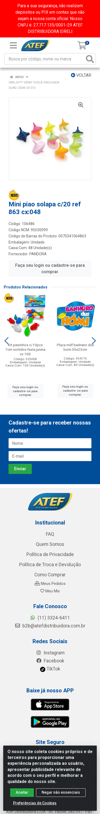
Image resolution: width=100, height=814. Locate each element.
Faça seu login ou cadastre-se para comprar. (50, 268)
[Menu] (13, 45)
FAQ (50, 534)
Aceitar (22, 797)
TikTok (50, 669)
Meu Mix (50, 591)
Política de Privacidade (50, 554)
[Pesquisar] (89, 58)
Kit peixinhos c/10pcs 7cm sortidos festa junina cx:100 (25, 349)
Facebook (50, 660)
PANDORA (38, 254)
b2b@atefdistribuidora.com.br (50, 625)
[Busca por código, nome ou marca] (45, 58)
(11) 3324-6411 (50, 617)
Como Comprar (50, 574)
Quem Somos (50, 544)
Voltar (81, 75)
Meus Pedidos (50, 583)
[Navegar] (6, 341)
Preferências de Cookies (35, 808)
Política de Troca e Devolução (50, 564)
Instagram (50, 652)
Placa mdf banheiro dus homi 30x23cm (75, 347)
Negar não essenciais (61, 797)
